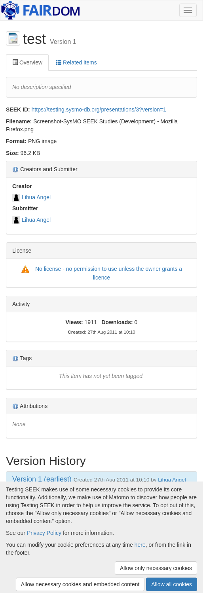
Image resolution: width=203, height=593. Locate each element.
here (140, 545)
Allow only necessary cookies (156, 568)
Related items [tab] (76, 62)
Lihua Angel (36, 197)
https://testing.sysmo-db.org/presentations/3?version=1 (99, 109)
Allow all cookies (171, 584)
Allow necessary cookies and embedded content (80, 584)
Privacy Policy (44, 533)
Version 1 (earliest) (42, 479)
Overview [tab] (27, 62)
